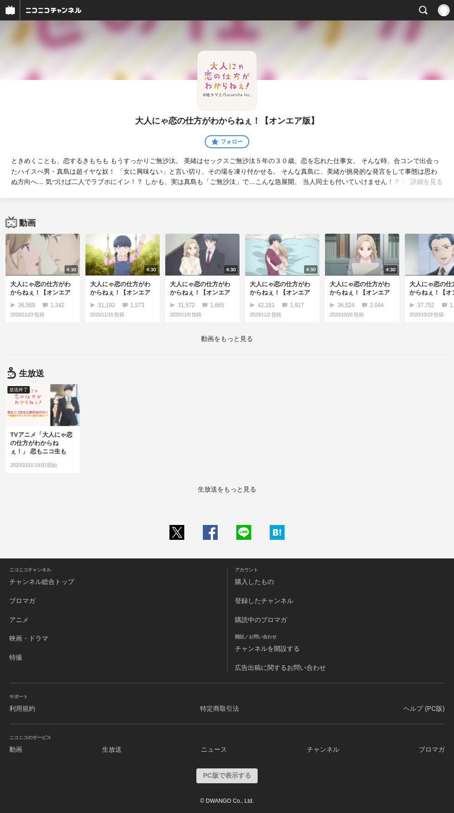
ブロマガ (22, 600)
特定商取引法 (219, 708)
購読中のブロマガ (261, 619)
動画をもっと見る (227, 338)
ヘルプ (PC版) (424, 708)
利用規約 (22, 708)
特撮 (15, 657)
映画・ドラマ (28, 638)
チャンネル (323, 749)
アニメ (19, 619)
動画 (15, 749)
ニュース (214, 749)
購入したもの (254, 581)
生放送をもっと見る (227, 489)
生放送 (112, 749)
